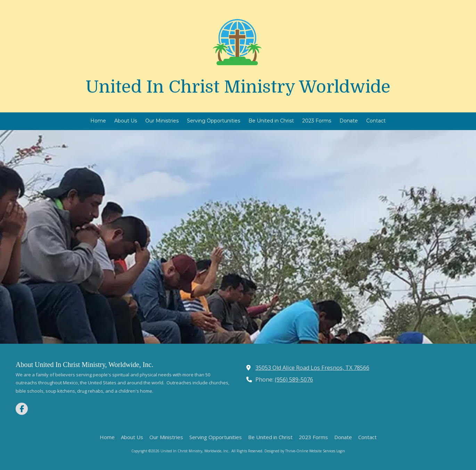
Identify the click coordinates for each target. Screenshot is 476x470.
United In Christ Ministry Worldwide (238, 87)
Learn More (238, 274)
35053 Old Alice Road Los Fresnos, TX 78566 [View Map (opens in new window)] (312, 367)
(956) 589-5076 (294, 379)
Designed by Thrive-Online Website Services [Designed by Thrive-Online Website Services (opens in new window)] (299, 450)
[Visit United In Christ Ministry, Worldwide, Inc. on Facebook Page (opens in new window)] (22, 409)
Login (340, 450)
